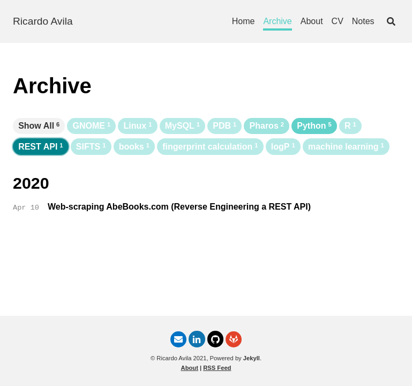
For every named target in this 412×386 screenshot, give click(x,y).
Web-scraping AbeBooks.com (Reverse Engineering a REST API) (179, 206)
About (312, 21)
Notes (363, 21)
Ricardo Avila (43, 21)
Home (243, 21)
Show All (38, 125)
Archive (277, 21)
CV (337, 21)
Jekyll (251, 358)
